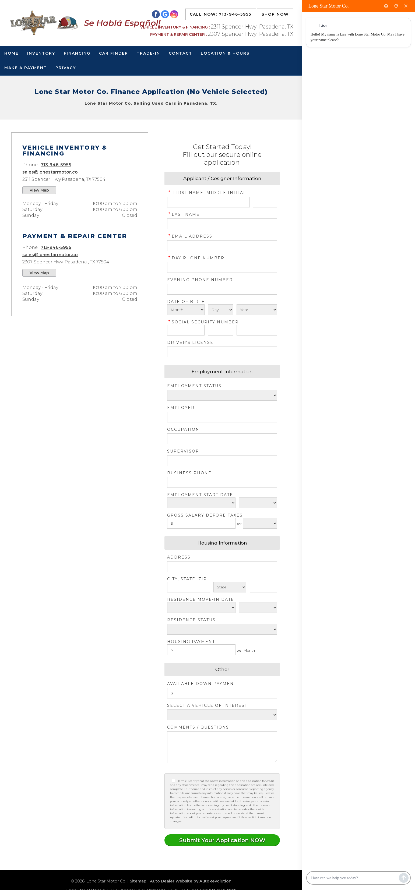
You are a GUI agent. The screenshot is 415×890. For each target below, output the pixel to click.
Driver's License (190, 342)
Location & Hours (225, 53)
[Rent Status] (222, 629)
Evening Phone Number (200, 279)
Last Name (183, 214)
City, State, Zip (187, 579)
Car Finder (113, 53)
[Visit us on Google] (165, 14)
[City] (188, 587)
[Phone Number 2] (222, 289)
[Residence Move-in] (201, 607)
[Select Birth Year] (257, 309)
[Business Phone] (222, 482)
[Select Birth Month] (186, 309)
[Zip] (263, 587)
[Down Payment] (222, 693)
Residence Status (191, 619)
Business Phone (189, 473)
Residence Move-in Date (200, 599)
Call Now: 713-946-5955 (220, 14)
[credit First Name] (208, 202)
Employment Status (194, 385)
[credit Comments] (222, 747)
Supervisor (183, 451)
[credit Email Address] (222, 245)
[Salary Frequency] (260, 523)
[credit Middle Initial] (265, 202)
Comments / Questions (198, 727)
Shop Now (275, 14)
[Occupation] (222, 438)
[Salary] (201, 523)
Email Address (189, 236)
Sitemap (138, 881)
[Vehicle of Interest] (222, 714)
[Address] (222, 566)
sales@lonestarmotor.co (50, 172)
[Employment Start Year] (258, 502)
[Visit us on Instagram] (174, 14)
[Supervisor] (222, 460)
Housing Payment (191, 641)
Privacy (65, 67)
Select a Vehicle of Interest (207, 705)
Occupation (183, 429)
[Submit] (222, 840)
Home (11, 53)
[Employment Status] (222, 395)
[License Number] (222, 352)
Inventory (41, 53)
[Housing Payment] (201, 649)
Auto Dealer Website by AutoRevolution (190, 881)
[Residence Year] (258, 607)
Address (179, 557)
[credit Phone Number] (222, 267)
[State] (230, 587)
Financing (77, 53)
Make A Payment (25, 67)
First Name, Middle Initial (206, 192)
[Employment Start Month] (201, 502)
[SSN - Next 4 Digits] (257, 330)
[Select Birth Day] (220, 309)
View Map (39, 190)
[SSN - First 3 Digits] (186, 330)
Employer (181, 407)
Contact (180, 53)
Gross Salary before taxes (205, 515)
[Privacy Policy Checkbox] (173, 780)
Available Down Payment (202, 683)
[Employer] (222, 417)
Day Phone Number (195, 258)
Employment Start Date (200, 494)
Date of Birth (186, 301)
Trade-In (148, 53)
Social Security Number (203, 322)
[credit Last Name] (222, 223)
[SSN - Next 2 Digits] (220, 330)
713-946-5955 (56, 164)
